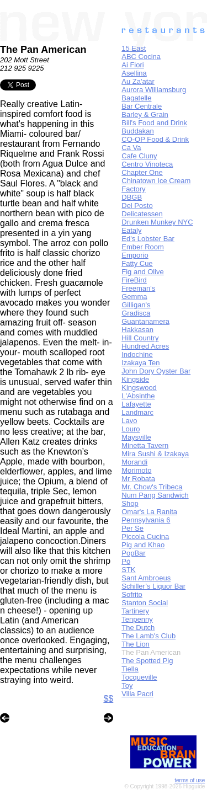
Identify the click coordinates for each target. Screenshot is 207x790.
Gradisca (135, 313)
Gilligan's (135, 305)
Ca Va (131, 147)
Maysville (136, 437)
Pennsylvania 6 (145, 520)
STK (128, 569)
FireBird (134, 280)
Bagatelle (136, 98)
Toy (126, 685)
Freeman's (138, 288)
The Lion (135, 644)
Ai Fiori (132, 65)
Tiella (130, 669)
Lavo (129, 421)
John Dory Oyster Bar (155, 371)
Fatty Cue (136, 263)
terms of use (189, 780)
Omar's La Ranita (149, 512)
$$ (108, 698)
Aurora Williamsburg (153, 90)
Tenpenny (136, 619)
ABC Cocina (141, 56)
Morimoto (136, 470)
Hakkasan (137, 329)
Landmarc (137, 412)
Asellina (134, 73)
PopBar (133, 553)
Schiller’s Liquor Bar (153, 586)
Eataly (131, 230)
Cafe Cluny (139, 156)
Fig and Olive (142, 272)
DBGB (131, 197)
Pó (125, 561)
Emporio (134, 255)
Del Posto (136, 205)
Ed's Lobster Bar (147, 238)
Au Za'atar (138, 81)
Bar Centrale (141, 106)
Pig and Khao (142, 545)
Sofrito (131, 594)
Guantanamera (145, 321)
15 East (133, 48)
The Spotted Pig (147, 660)
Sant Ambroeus (146, 578)
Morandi (134, 462)
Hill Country (139, 338)
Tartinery (135, 611)
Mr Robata (138, 478)
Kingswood (139, 387)
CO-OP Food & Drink (155, 139)
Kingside (135, 379)
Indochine (136, 354)
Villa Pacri (137, 694)
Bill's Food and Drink (154, 123)
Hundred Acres (145, 346)
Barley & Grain (144, 114)
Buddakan (137, 131)
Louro (130, 429)
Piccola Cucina (145, 536)
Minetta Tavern (144, 445)
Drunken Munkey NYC (157, 222)
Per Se (132, 528)
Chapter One (141, 172)
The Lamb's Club (148, 636)
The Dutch (138, 627)
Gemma (134, 296)
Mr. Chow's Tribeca (151, 487)
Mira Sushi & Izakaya (155, 454)
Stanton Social (144, 603)
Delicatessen (141, 214)
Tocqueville (139, 677)
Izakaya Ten (140, 363)
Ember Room (142, 247)
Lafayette (136, 404)
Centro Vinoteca (147, 164)
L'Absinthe (138, 396)
